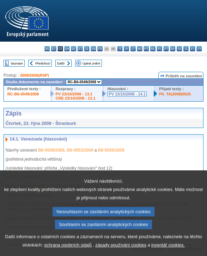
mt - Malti (146, 48)
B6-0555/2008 (111, 150)
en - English (93, 48)
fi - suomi (192, 48)
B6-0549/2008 (51, 150)
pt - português (166, 48)
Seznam (17, 63)
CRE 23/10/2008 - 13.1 (75, 98)
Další (61, 63)
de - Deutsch (73, 48)
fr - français (100, 48)
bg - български (47, 48)
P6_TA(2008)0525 (175, 94)
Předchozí (42, 63)
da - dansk (67, 48)
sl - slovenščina (186, 48)
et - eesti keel (80, 48)
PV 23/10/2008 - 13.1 (74, 94)
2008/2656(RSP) (34, 75)
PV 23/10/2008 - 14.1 (127, 94)
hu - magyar (139, 48)
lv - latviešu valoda (126, 48)
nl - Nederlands (153, 48)
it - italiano (119, 48)
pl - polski (159, 48)
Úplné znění (91, 63)
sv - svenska (199, 48)
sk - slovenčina (179, 48)
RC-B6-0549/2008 (23, 94)
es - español (53, 48)
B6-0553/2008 (80, 150)
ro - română (172, 48)
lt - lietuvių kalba (133, 48)
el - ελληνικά (86, 48)
